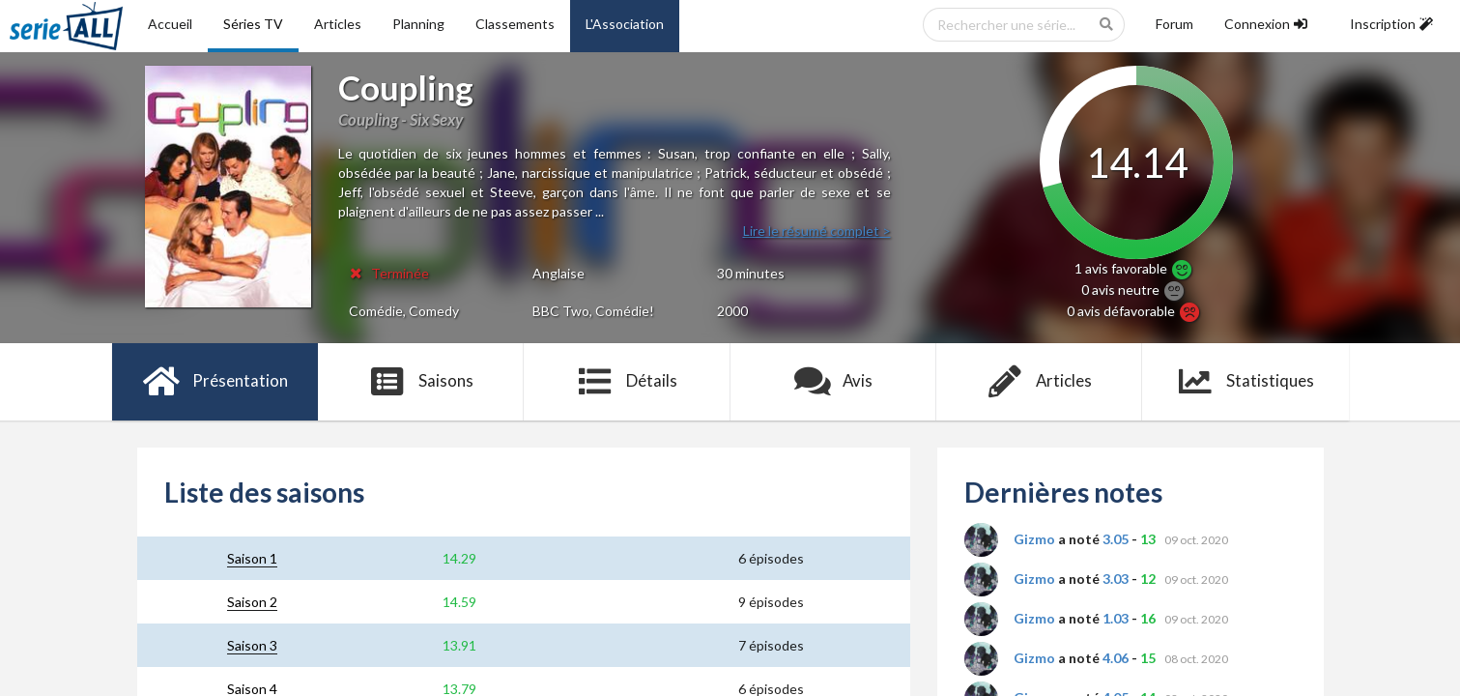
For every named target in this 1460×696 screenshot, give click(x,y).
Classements (515, 23)
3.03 (1115, 578)
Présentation (215, 381)
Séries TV (253, 23)
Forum (1174, 23)
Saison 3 (252, 645)
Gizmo (1034, 539)
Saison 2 (252, 602)
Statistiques (1245, 381)
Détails (627, 381)
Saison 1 (252, 558)
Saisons (420, 381)
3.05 (1115, 539)
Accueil (170, 23)
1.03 (1115, 618)
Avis (833, 381)
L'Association (625, 23)
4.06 (1115, 658)
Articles (337, 23)
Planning (418, 23)
